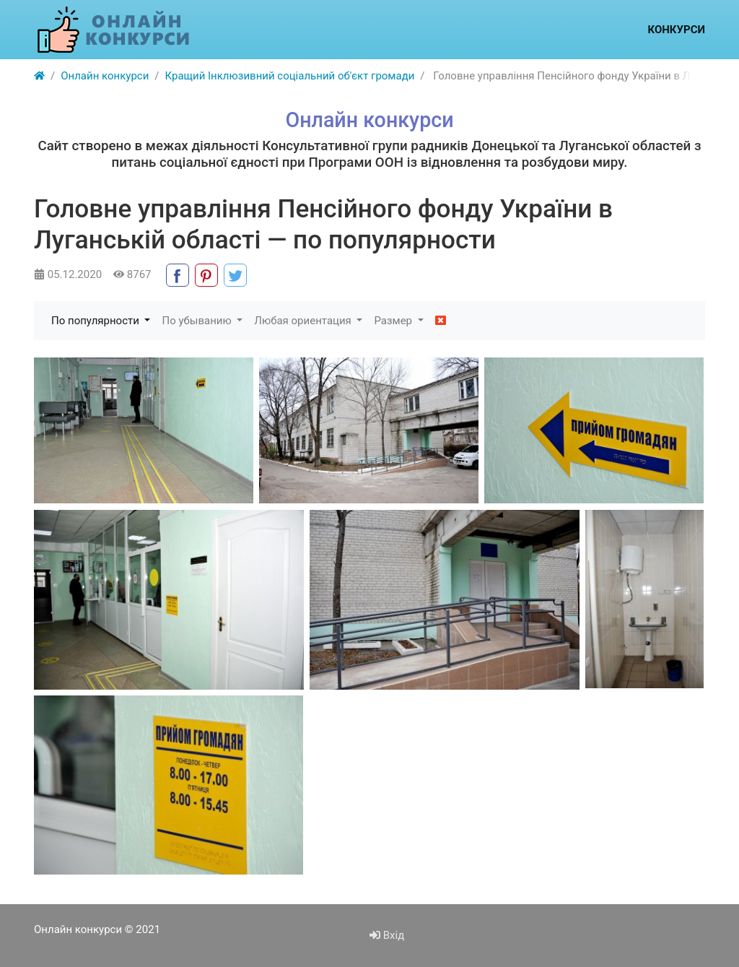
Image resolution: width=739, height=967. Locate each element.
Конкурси (676, 29)
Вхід (387, 935)
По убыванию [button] (198, 320)
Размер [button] (394, 320)
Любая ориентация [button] (304, 320)
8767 (132, 274)
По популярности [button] (96, 320)
